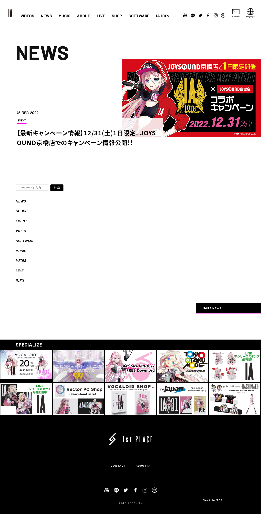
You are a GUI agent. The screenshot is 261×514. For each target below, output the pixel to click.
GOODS (21, 210)
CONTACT (118, 465)
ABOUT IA (143, 465)
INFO (20, 280)
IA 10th (162, 16)
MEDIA (21, 260)
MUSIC (64, 16)
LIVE (101, 16)
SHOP (117, 16)
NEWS (46, 16)
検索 (57, 188)
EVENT (22, 120)
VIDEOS (27, 16)
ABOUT (83, 16)
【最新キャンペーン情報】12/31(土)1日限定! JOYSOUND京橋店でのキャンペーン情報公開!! (86, 137)
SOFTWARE (139, 16)
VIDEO (21, 230)
